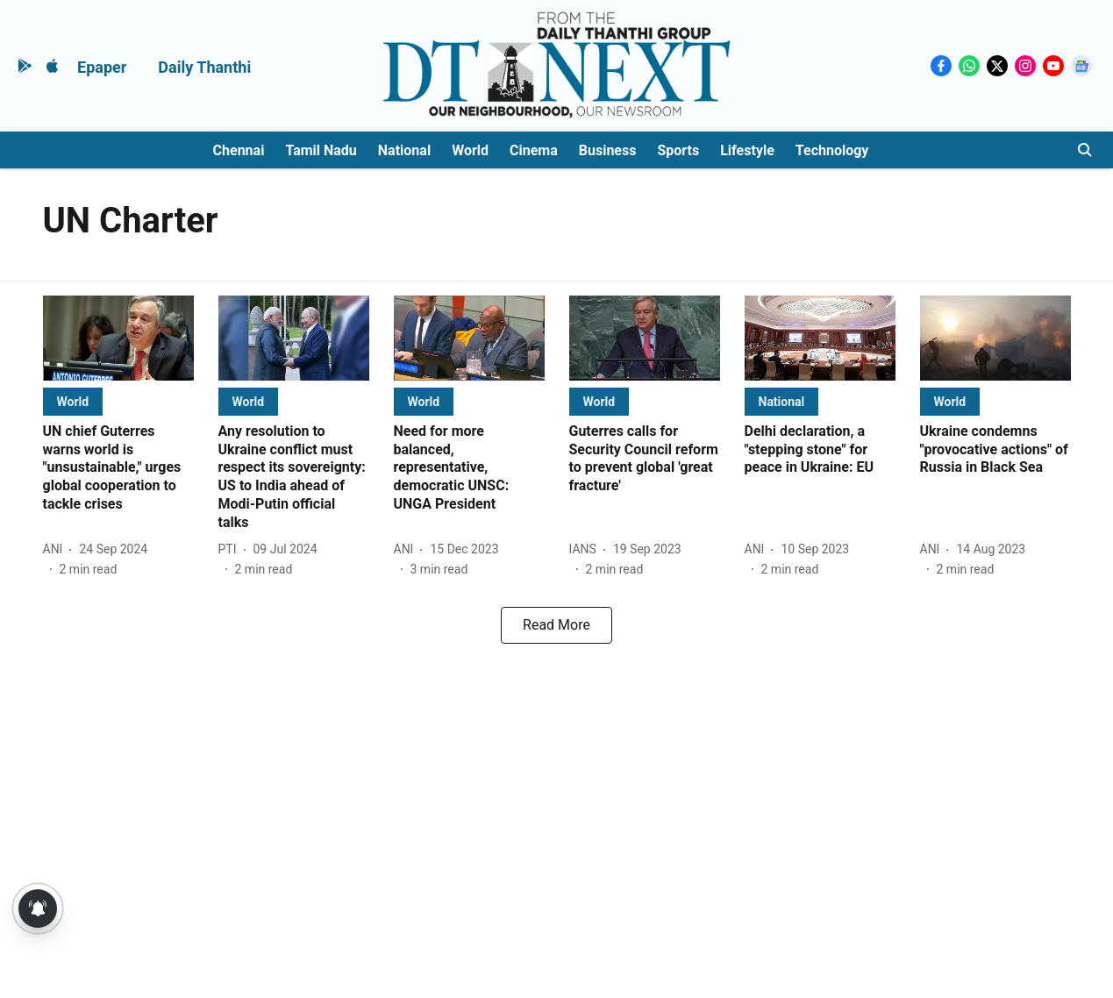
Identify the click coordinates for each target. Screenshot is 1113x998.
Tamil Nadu (320, 150)
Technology (832, 150)
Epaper (101, 67)
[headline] (118, 468)
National (404, 150)
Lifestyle (747, 150)
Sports (678, 150)
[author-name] (56, 549)
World (470, 150)
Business (608, 150)
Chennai (239, 150)
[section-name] (73, 401)
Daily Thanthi (204, 67)
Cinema (534, 150)
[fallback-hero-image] (118, 338)
